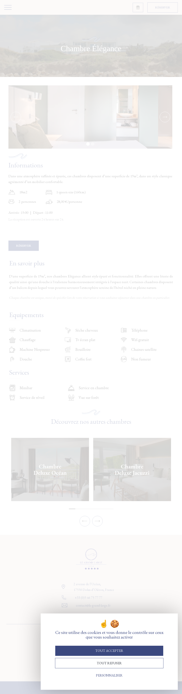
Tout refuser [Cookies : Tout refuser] (109, 663)
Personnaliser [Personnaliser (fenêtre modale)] (109, 675)
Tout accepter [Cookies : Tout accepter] (109, 650)
